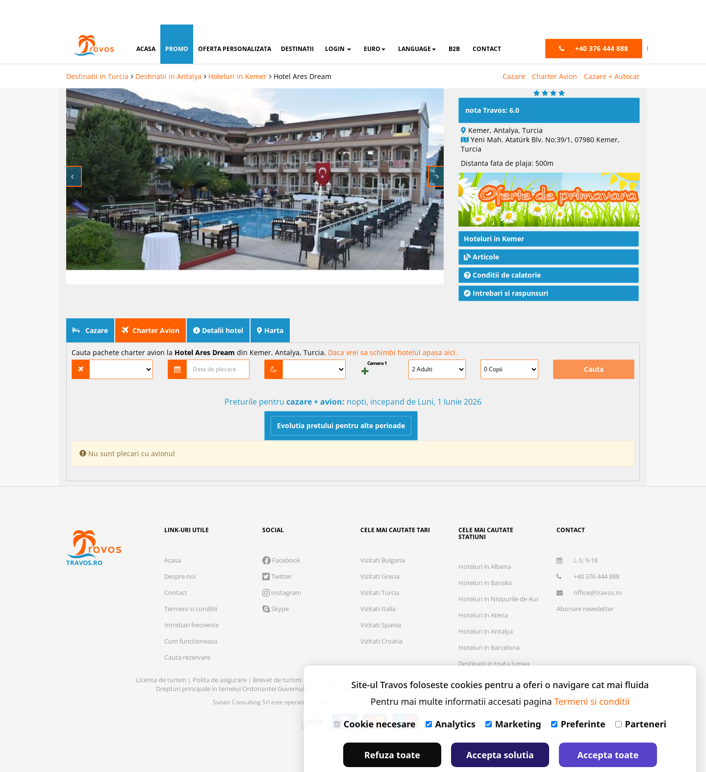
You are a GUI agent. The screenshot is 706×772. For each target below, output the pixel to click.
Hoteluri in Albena (484, 542)
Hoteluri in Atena (483, 590)
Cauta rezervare (187, 632)
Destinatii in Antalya (168, 51)
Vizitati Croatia (381, 616)
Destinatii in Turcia (97, 51)
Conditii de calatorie (502, 250)
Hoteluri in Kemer (237, 51)
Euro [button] (374, 24)
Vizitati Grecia (380, 551)
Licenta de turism (162, 655)
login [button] (338, 24)
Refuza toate (392, 730)
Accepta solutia (500, 730)
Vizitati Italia (378, 584)
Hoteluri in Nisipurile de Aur (498, 574)
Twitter (277, 551)
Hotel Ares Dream (302, 51)
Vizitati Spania (380, 600)
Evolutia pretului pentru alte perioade (341, 401)
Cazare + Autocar (612, 51)
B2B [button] (454, 24)
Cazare (514, 51)
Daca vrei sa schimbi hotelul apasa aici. (392, 328)
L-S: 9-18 (577, 535)
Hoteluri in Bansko (485, 558)
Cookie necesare (375, 699)
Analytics (451, 699)
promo (176, 24)
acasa (145, 24)
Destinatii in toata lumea (494, 639)
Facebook (281, 535)
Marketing (513, 699)
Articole (481, 232)
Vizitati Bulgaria (382, 535)
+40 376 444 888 (587, 551)
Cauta (594, 344)
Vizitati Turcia (379, 568)
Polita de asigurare (220, 655)
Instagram (281, 568)
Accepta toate (608, 730)
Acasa (172, 535)
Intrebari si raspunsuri (506, 268)
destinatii (297, 24)
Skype (275, 584)
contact (487, 24)
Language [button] (417, 24)
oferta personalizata (234, 24)
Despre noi (180, 551)
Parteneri (640, 699)
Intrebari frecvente (191, 600)
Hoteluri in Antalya (485, 606)
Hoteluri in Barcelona (489, 622)
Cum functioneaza (190, 616)
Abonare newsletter (585, 584)
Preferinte (578, 699)
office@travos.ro (589, 568)
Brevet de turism (278, 655)
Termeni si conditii (190, 584)
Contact (175, 568)
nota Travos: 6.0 (492, 85)
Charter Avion (554, 51)
